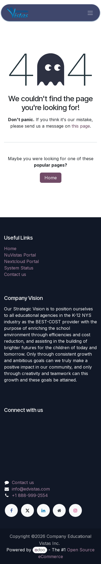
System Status (18, 268)
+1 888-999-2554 (30, 495)
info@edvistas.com (31, 489)
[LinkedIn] (43, 510)
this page (81, 126)
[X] (27, 510)
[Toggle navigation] (90, 12)
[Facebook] (11, 510)
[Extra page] (59, 510)
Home (50, 177)
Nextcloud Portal (21, 261)
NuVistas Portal (20, 255)
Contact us (15, 274)
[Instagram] (75, 510)
